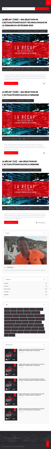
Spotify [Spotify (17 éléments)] (28, 328)
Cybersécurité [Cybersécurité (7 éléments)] (8, 315)
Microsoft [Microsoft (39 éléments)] (38, 322)
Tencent (42, 68)
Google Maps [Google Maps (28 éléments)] (23, 318)
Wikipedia (24, 208)
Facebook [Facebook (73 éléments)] (30, 315)
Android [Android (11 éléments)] (20, 309)
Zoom (24, 139)
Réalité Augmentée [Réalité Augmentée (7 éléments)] (38, 325)
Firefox (24, 138)
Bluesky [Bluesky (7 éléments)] (7, 312)
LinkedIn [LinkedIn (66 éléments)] (25, 322)
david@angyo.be (17, 438)
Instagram (28, 68)
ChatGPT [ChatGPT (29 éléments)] (20, 312)
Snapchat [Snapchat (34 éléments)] (14, 328)
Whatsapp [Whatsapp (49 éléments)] (33, 331)
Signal (35, 207)
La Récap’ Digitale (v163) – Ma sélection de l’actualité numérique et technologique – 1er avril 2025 (31, 350)
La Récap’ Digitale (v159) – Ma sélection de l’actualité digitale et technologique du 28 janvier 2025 (31, 409)
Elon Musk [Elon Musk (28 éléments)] (23, 315)
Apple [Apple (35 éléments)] (26, 309)
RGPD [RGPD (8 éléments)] (30, 325)
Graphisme (20, 31)
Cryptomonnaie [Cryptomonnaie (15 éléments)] (35, 312)
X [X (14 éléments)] (6, 335)
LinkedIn (34, 68)
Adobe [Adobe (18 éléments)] (7, 309)
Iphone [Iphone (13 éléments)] (19, 322)
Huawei (28, 138)
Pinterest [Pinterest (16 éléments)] (23, 325)
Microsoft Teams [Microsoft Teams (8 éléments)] (9, 325)
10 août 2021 (6, 100)
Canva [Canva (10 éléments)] (14, 312)
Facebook (19, 138)
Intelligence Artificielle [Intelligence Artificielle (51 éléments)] (10, 322)
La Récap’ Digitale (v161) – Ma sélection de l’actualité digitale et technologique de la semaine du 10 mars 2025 (32, 380)
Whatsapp (5, 69)
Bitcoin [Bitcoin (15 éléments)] (32, 309)
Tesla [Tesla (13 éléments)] (41, 328)
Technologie (36, 31)
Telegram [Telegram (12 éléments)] (34, 328)
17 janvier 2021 (6, 170)
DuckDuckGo (10, 207)
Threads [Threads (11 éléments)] (7, 331)
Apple (8, 138)
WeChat (13, 208)
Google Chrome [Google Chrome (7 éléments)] (14, 318)
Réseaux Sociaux (28, 31)
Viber (9, 208)
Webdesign (42, 31)
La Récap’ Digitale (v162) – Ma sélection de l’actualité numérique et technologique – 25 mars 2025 (31, 365)
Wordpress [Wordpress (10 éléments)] (41, 331)
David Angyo (10, 267)
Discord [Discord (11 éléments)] (16, 315)
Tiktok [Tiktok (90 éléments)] (14, 331)
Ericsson (18, 68)
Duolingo (13, 138)
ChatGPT (13, 68)
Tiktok (10, 139)
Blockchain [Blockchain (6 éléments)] (39, 309)
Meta (38, 68)
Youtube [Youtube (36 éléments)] (12, 335)
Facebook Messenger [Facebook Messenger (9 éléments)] (39, 315)
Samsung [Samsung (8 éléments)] (7, 328)
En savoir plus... (11, 83)
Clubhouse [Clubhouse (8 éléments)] (27, 312)
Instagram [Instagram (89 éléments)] (31, 318)
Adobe (8, 68)
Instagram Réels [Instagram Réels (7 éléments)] (40, 318)
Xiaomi (10, 69)
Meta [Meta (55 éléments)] (31, 322)
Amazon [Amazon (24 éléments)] (13, 309)
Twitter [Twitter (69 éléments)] (27, 331)
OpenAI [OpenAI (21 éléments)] (17, 325)
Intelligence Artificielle (37, 138)
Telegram (40, 207)
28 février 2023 (7, 31)
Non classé (6, 286)
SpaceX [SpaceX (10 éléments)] (21, 328)
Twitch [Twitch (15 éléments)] (20, 331)
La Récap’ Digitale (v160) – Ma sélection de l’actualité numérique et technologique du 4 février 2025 (31, 394)
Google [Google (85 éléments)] (7, 318)
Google (23, 68)
